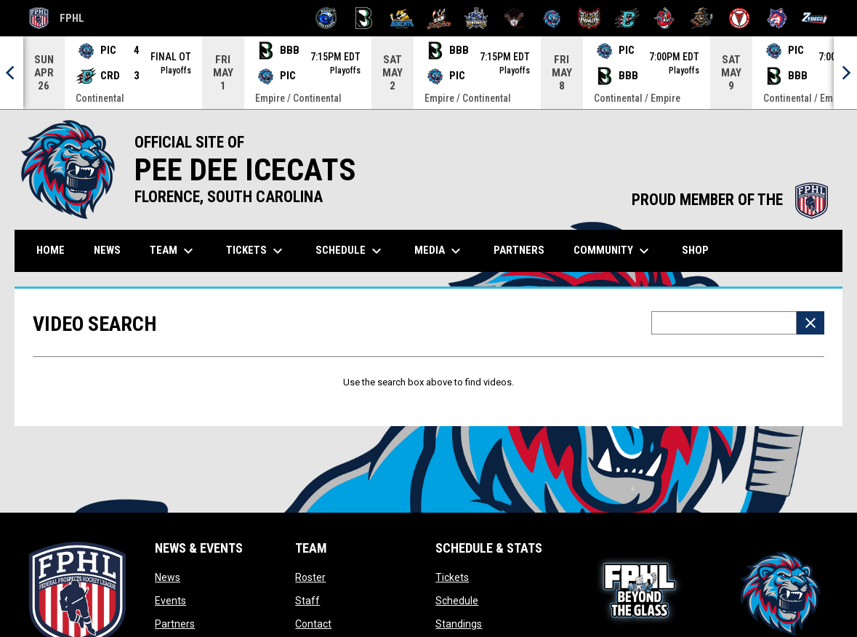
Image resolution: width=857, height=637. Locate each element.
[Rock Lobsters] (664, 18)
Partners (175, 624)
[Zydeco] (814, 18)
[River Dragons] (626, 18)
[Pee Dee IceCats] (552, 18)
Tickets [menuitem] (256, 251)
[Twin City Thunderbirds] (739, 18)
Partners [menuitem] (519, 250)
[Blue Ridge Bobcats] (401, 18)
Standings (458, 624)
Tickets (452, 577)
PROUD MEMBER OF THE (730, 200)
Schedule (456, 600)
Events (170, 600)
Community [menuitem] (613, 251)
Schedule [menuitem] (350, 251)
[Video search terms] (724, 322)
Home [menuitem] (50, 250)
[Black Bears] (363, 18)
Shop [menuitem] (701, 250)
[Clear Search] (810, 322)
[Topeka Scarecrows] (701, 18)
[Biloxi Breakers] (326, 18)
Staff (307, 600)
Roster (310, 577)
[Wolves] (777, 18)
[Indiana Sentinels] (476, 18)
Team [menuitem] (173, 251)
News (167, 577)
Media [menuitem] (439, 251)
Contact (313, 624)
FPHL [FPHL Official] (56, 18)
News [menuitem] (107, 250)
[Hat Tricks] (439, 18)
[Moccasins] (514, 18)
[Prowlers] (589, 18)
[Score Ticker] (428, 72)
